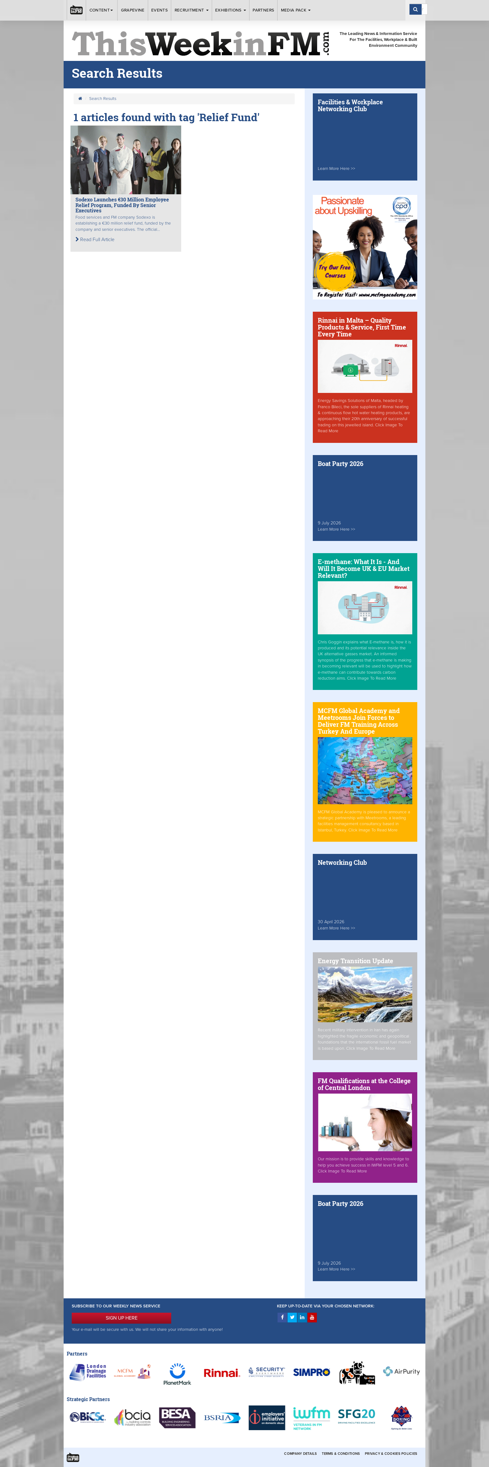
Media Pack (296, 10)
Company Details (300, 1454)
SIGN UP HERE (122, 1318)
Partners (263, 10)
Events (159, 10)
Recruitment (192, 10)
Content (102, 10)
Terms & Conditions (341, 1454)
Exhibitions (230, 10)
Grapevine (133, 10)
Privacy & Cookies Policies (391, 1454)
